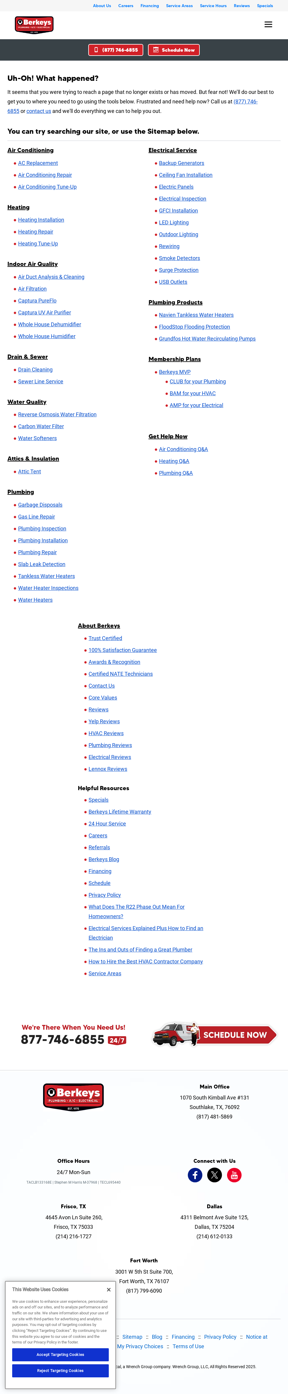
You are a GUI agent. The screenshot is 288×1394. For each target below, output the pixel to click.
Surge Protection (179, 270)
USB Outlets (173, 282)
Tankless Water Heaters (46, 576)
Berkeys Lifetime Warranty (120, 812)
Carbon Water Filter (41, 426)
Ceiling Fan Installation (186, 175)
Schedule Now (174, 50)
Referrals (99, 847)
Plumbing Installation (43, 540)
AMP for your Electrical (196, 405)
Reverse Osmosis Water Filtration (57, 414)
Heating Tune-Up (38, 243)
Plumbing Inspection (42, 528)
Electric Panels (176, 187)
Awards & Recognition (114, 662)
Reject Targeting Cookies (60, 1370)
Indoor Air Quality (32, 263)
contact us (38, 111)
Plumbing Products (176, 302)
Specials (265, 5)
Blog (157, 1337)
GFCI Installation (178, 210)
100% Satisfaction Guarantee (123, 650)
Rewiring (169, 246)
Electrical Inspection (182, 199)
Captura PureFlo (37, 300)
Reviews (242, 5)
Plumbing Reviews (110, 745)
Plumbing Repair (37, 552)
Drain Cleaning (35, 369)
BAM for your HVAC (193, 393)
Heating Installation (41, 220)
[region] (60, 1335)
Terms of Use (188, 1346)
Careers (125, 5)
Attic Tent (29, 471)
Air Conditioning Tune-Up (47, 187)
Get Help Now (168, 436)
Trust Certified (105, 638)
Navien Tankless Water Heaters (196, 315)
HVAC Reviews (106, 733)
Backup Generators (181, 163)
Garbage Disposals (40, 505)
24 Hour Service (107, 823)
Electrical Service (173, 150)
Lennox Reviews (108, 769)
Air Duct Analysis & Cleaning (51, 277)
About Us (102, 5)
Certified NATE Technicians (121, 674)
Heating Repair (35, 232)
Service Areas (179, 5)
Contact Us (102, 686)
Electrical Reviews (110, 757)
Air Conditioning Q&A (183, 449)
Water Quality (26, 401)
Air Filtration (32, 289)
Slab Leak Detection (41, 564)
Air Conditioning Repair (45, 175)
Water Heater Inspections (48, 588)
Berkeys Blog (104, 859)
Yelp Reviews (104, 721)
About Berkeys (99, 625)
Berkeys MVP (175, 372)
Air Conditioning (30, 150)
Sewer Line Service (40, 381)
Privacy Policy (105, 895)
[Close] (108, 1289)
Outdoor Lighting (178, 234)
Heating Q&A (174, 461)
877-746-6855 (63, 1039)
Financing (150, 5)
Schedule (100, 883)
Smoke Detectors (179, 258)
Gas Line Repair (36, 517)
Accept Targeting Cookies (60, 1354)
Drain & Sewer (27, 356)
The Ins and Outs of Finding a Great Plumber (140, 949)
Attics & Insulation (33, 458)
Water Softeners (37, 438)
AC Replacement (38, 163)
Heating (18, 207)
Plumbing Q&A (176, 473)
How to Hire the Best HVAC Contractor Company (146, 961)
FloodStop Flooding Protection (194, 327)
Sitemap (132, 1337)
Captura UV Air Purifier (44, 312)
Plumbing (20, 491)
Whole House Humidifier (46, 336)
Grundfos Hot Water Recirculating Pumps (207, 338)
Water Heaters (35, 600)
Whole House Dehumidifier (49, 324)
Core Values (103, 697)
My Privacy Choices (140, 1346)
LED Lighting (174, 222)
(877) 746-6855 (116, 50)
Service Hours (213, 5)
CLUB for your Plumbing (198, 381)
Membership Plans (175, 359)
